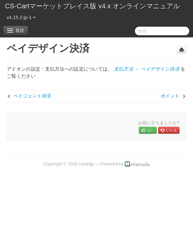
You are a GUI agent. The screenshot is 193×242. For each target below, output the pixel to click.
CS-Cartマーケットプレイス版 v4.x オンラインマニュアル (92, 6)
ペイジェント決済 (32, 95)
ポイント (170, 95)
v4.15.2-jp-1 (21, 17)
